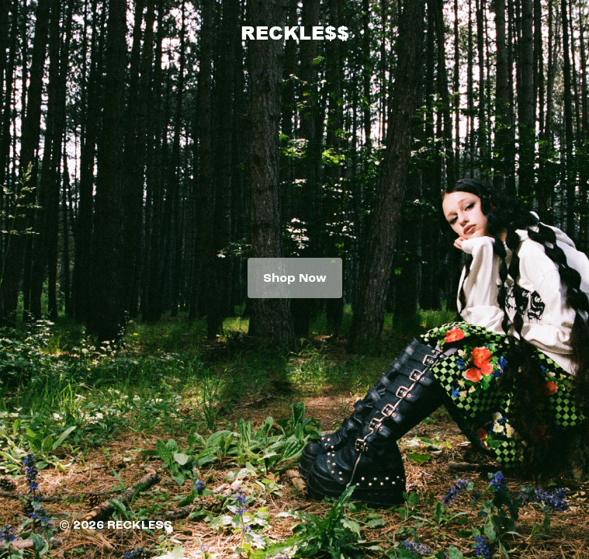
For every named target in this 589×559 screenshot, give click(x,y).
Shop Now (295, 278)
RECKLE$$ (295, 32)
